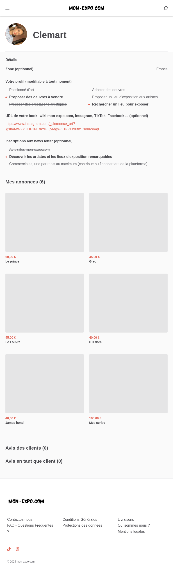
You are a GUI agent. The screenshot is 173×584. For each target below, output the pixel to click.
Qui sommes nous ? (134, 525)
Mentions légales (131, 531)
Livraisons (126, 519)
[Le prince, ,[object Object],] (44, 228)
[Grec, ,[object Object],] (128, 228)
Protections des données (82, 525)
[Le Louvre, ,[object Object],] (44, 309)
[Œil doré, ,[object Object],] (128, 309)
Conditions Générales (79, 519)
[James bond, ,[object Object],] (44, 389)
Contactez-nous (19, 519)
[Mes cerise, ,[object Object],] (128, 389)
